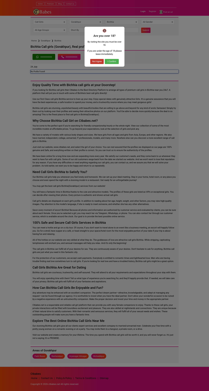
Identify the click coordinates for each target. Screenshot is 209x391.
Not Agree (97, 61)
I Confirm (111, 61)
